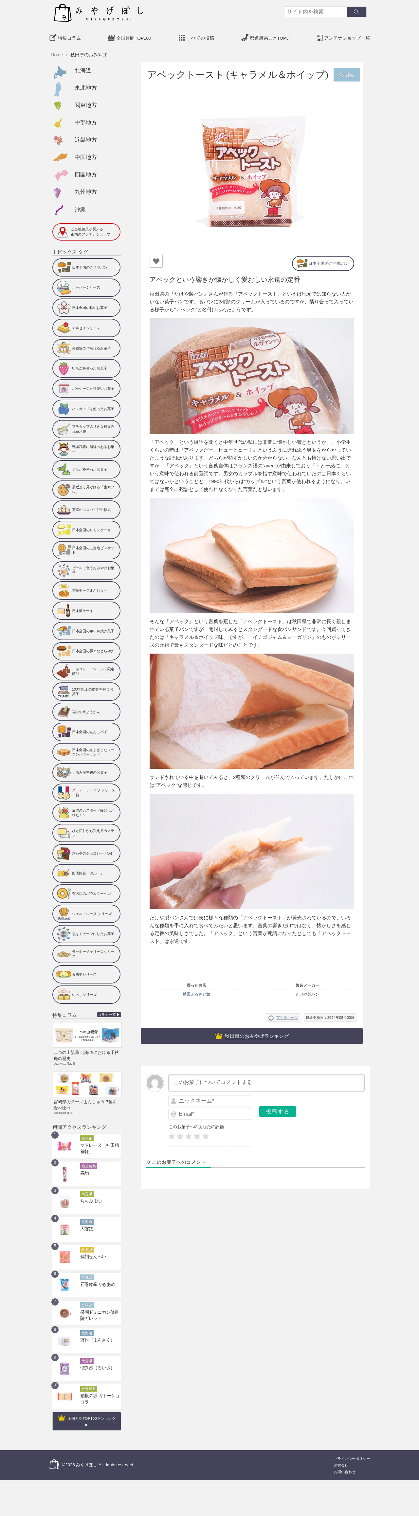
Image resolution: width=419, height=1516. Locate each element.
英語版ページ (287, 1016)
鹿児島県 (89, 1161)
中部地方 (86, 121)
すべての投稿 (200, 36)
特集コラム (69, 36)
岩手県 (87, 1300)
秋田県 (346, 73)
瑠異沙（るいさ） (94, 1362)
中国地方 (86, 156)
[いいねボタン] (156, 259)
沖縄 (80, 208)
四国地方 (86, 173)
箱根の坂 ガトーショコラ (100, 1390)
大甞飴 (85, 1223)
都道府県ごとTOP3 (269, 36)
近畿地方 (86, 138)
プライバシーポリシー (352, 1453)
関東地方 (86, 103)
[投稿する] (277, 1110)
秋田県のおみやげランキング (257, 1035)
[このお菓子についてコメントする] (266, 1082)
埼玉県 (87, 1188)
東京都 (87, 1133)
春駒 (83, 1167)
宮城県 (87, 1272)
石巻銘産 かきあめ (95, 1278)
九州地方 (86, 190)
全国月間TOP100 (133, 36)
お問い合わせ (344, 1466)
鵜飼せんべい (91, 1251)
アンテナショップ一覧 (347, 36)
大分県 (87, 1355)
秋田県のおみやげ (88, 53)
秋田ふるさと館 (196, 993)
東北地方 (86, 86)
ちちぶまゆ (89, 1195)
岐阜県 (87, 1244)
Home (57, 53)
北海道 (83, 68)
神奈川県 (89, 1383)
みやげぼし (86, 1459)
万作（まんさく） (94, 1334)
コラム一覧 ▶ (109, 1013)
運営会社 (341, 1459)
